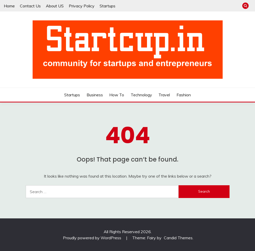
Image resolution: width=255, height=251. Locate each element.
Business (95, 94)
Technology (141, 94)
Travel (164, 94)
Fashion (184, 94)
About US (55, 5)
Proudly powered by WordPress (92, 237)
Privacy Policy (82, 5)
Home (9, 5)
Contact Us (30, 5)
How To (116, 94)
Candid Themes (178, 237)
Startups (107, 5)
